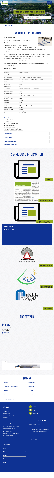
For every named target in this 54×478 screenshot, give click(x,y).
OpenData (14, 455)
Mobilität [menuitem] (6, 390)
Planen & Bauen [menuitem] (8, 399)
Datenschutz (14, 451)
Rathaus (14, 448)
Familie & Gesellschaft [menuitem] (10, 386)
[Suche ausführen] (25, 17)
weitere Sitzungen (9, 229)
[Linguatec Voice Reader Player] (49, 6)
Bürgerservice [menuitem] (31, 382)
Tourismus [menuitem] (6, 395)
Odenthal (5, 26)
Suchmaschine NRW (14, 444)
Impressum (14, 466)
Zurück (4, 361)
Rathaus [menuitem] (6, 382)
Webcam (14, 459)
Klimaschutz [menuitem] (31, 386)
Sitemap (14, 462)
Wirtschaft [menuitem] (30, 395)
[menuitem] (9, 382)
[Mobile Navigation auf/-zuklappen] (49, 2)
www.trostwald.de (6, 334)
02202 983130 (5, 332)
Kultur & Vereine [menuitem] (32, 390)
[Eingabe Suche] (37, 17)
